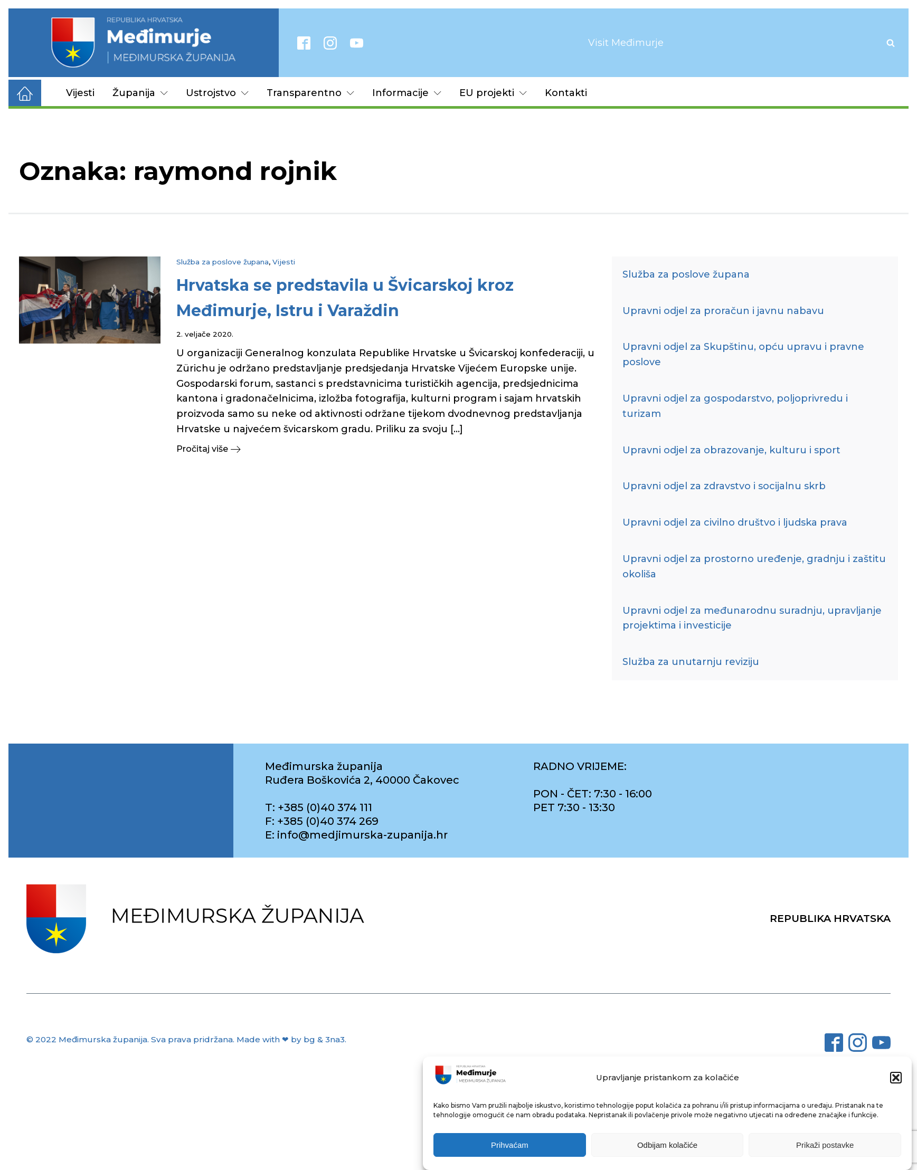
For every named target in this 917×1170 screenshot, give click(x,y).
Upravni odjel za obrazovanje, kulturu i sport (731, 450)
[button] (896, 1077)
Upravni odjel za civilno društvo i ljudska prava (734, 522)
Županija (140, 93)
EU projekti (493, 93)
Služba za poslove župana (222, 262)
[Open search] (890, 42)
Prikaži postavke (825, 1144)
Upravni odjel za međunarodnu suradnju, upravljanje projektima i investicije (752, 618)
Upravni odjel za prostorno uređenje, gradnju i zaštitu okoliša (754, 566)
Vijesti (80, 93)
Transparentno (310, 93)
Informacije (406, 93)
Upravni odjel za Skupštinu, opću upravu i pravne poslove (743, 354)
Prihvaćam (509, 1144)
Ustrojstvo (217, 93)
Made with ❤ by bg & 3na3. (291, 1039)
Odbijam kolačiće (667, 1144)
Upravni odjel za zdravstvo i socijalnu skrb (724, 486)
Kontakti (566, 93)
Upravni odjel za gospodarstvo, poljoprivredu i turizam (735, 406)
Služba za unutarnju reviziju (690, 662)
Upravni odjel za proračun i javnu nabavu (723, 311)
